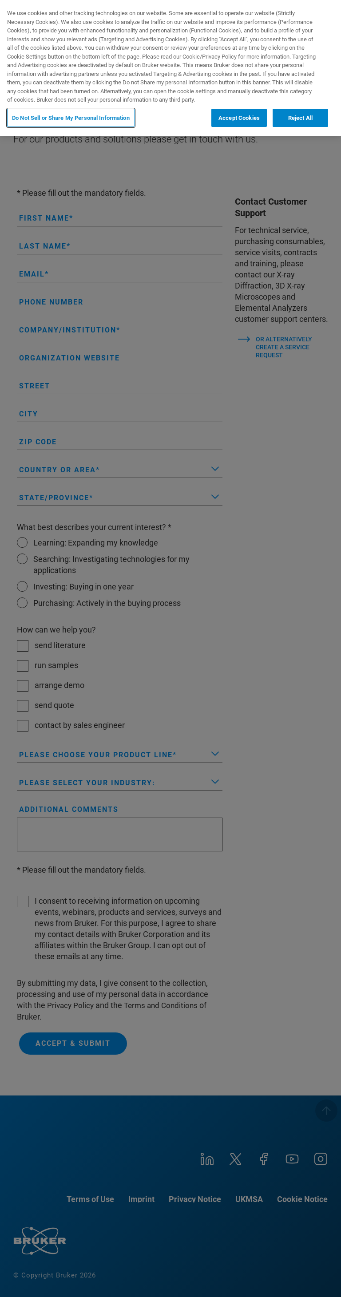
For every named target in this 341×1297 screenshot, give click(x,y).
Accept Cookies (239, 118)
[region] (170, 68)
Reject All (300, 118)
